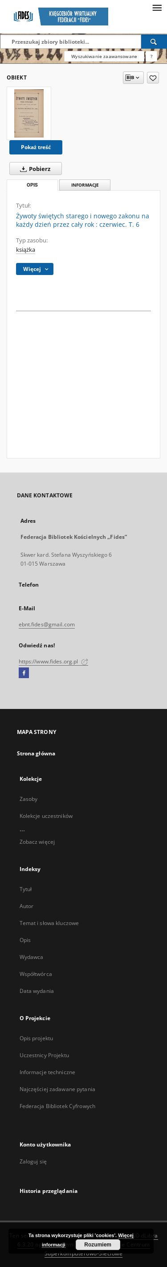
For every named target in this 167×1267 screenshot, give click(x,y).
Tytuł (26, 889)
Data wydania (37, 991)
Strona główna (36, 753)
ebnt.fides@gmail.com (47, 624)
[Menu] (157, 7)
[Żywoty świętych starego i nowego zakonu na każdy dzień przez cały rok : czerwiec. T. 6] (29, 113)
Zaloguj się (33, 1161)
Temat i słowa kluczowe (49, 923)
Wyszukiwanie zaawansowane (104, 56)
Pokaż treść (36, 147)
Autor (27, 906)
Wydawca (32, 957)
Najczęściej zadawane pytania (57, 1089)
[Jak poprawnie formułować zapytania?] (151, 56)
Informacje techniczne (48, 1072)
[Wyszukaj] (154, 41)
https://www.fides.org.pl (53, 661)
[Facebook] (24, 673)
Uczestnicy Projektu (44, 1055)
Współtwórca (36, 974)
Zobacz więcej (37, 842)
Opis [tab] (32, 185)
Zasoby (29, 799)
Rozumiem (97, 1245)
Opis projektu (36, 1038)
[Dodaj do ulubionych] (153, 77)
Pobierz (33, 168)
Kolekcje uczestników (46, 816)
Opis (25, 940)
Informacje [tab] (85, 185)
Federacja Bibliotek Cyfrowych (57, 1106)
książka (25, 250)
